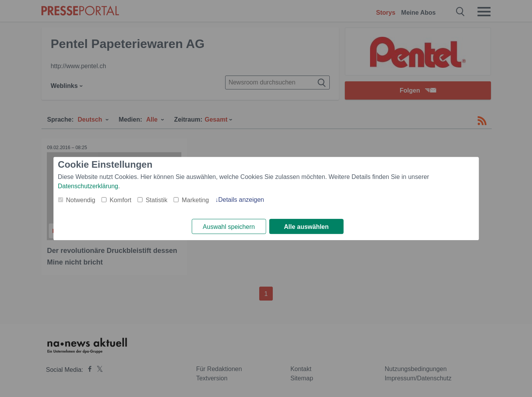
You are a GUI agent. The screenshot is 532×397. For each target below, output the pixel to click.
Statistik (156, 200)
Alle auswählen (306, 226)
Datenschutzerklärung (88, 186)
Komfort (120, 200)
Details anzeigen (241, 199)
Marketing (195, 200)
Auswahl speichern (229, 226)
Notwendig (80, 200)
